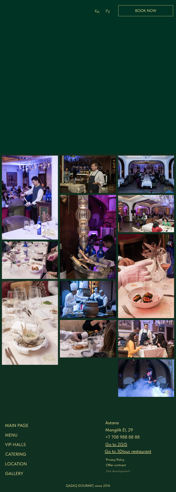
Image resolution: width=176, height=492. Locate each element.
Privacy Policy (115, 460)
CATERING (15, 454)
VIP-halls (15, 444)
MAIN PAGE (16, 425)
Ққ (97, 11)
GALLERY (14, 473)
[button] (128, 451)
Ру (107, 11)
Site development (118, 471)
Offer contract (116, 465)
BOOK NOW (145, 10)
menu (11, 435)
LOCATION (16, 464)
